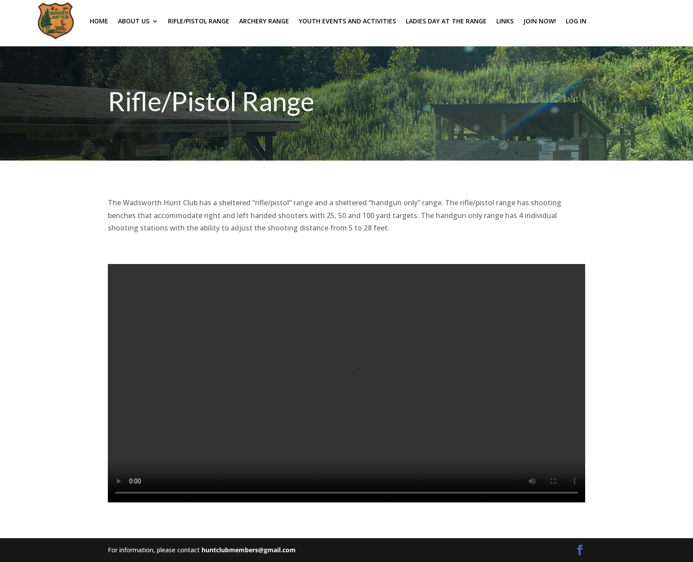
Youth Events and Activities (347, 21)
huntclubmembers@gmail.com (249, 550)
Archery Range (264, 21)
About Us (133, 21)
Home (99, 21)
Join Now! (539, 21)
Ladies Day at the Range (446, 21)
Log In (576, 21)
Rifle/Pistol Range (198, 21)
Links (505, 21)
